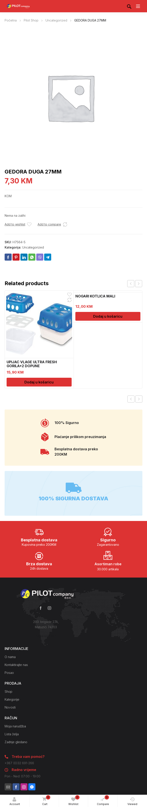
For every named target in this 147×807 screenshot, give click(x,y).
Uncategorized (56, 20)
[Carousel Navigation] (134, 283)
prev (130, 283)
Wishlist (74, 800)
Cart (45, 801)
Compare (103, 800)
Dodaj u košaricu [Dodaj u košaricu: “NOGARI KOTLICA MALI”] (107, 316)
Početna (11, 20)
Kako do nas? (46, 636)
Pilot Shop (31, 20)
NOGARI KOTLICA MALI (95, 296)
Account (14, 801)
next (138, 283)
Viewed (132, 801)
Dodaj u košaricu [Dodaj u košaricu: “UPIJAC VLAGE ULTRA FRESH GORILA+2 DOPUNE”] (39, 382)
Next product (138, 399)
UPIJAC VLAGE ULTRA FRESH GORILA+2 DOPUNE (32, 364)
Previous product (130, 399)
